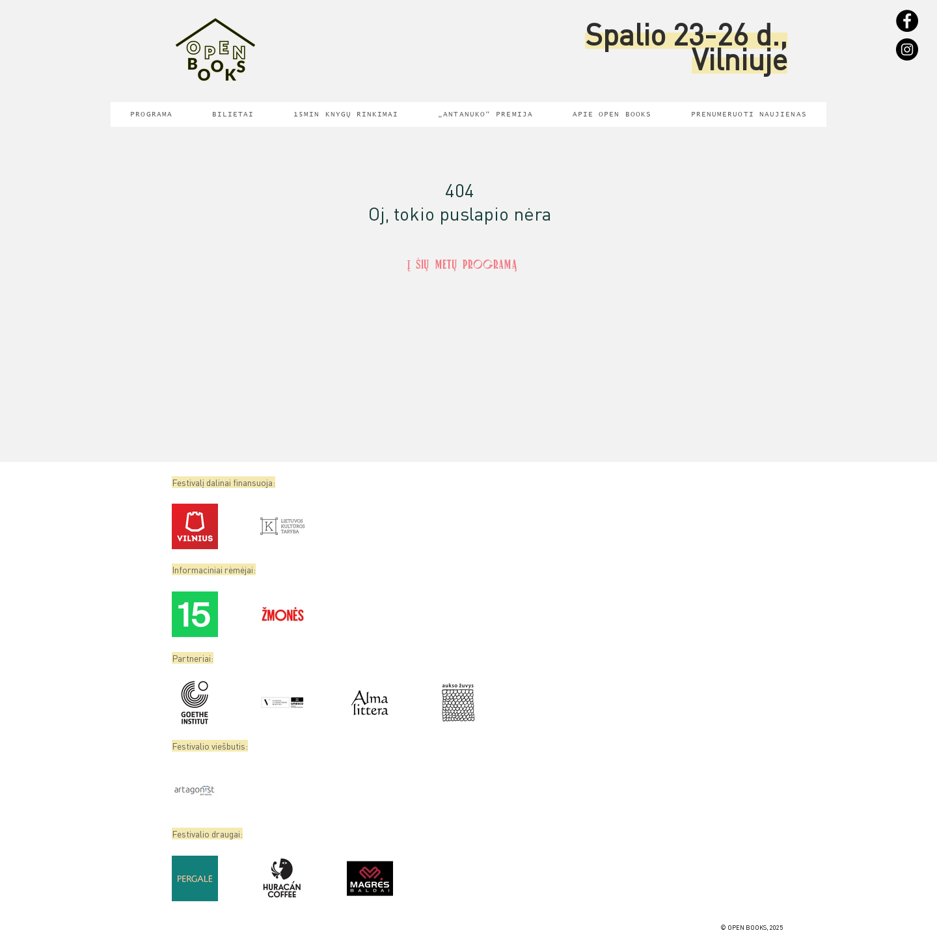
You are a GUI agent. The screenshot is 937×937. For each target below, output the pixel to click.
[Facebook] (907, 21)
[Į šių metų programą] (462, 266)
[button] (748, 114)
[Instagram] (907, 49)
